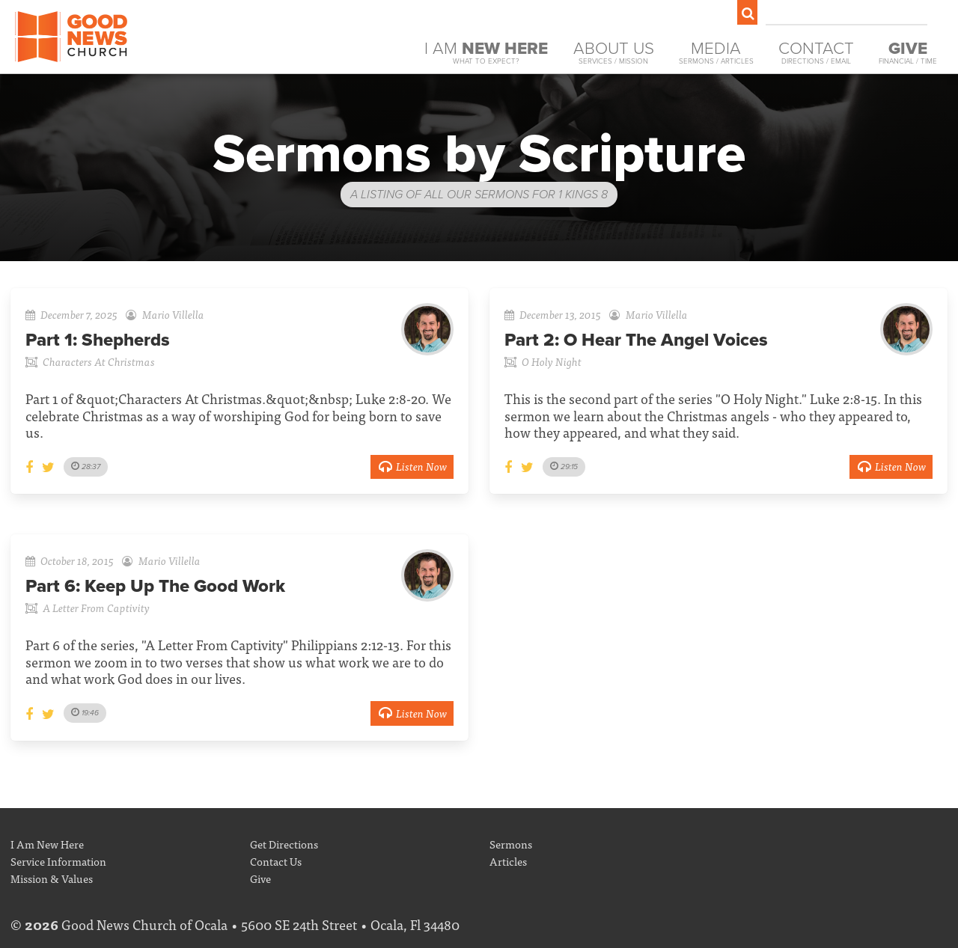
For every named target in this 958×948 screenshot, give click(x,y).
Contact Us (276, 860)
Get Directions (284, 843)
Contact (816, 52)
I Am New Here (47, 843)
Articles (508, 860)
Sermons (510, 843)
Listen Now (412, 465)
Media (716, 52)
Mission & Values (51, 878)
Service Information (58, 860)
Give (260, 878)
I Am (486, 52)
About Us (613, 52)
